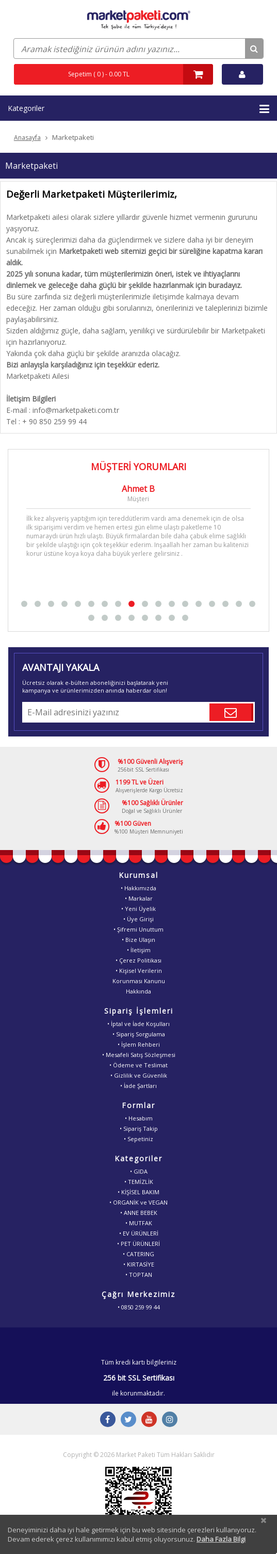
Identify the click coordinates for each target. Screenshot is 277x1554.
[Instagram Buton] (169, 1419)
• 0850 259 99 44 (139, 1307)
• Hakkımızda (138, 888)
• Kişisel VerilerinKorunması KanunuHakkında (138, 981)
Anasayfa (27, 137)
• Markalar (139, 898)
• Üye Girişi (138, 919)
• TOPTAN (138, 1274)
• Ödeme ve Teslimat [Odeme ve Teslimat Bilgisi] (138, 1065)
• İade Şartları (138, 1086)
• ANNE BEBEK (138, 1212)
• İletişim (139, 950)
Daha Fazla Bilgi (221, 1539)
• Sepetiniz (138, 1139)
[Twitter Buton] (128, 1419)
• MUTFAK (138, 1223)
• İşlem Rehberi (139, 1044)
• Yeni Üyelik (138, 908)
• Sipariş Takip (139, 1128)
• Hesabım (139, 1118)
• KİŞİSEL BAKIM (138, 1192)
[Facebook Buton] (107, 1419)
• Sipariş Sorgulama (138, 1034)
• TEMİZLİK (138, 1181)
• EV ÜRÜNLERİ (138, 1233)
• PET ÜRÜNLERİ (138, 1243)
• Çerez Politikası (138, 960)
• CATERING (138, 1254)
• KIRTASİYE (138, 1264)
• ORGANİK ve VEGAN (138, 1202)
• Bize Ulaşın (138, 939)
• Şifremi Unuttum (138, 929)
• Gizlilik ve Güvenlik (138, 1075)
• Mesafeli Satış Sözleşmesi (138, 1055)
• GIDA (139, 1171)
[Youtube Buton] (149, 1419)
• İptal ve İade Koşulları (138, 1024)
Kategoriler (138, 109)
